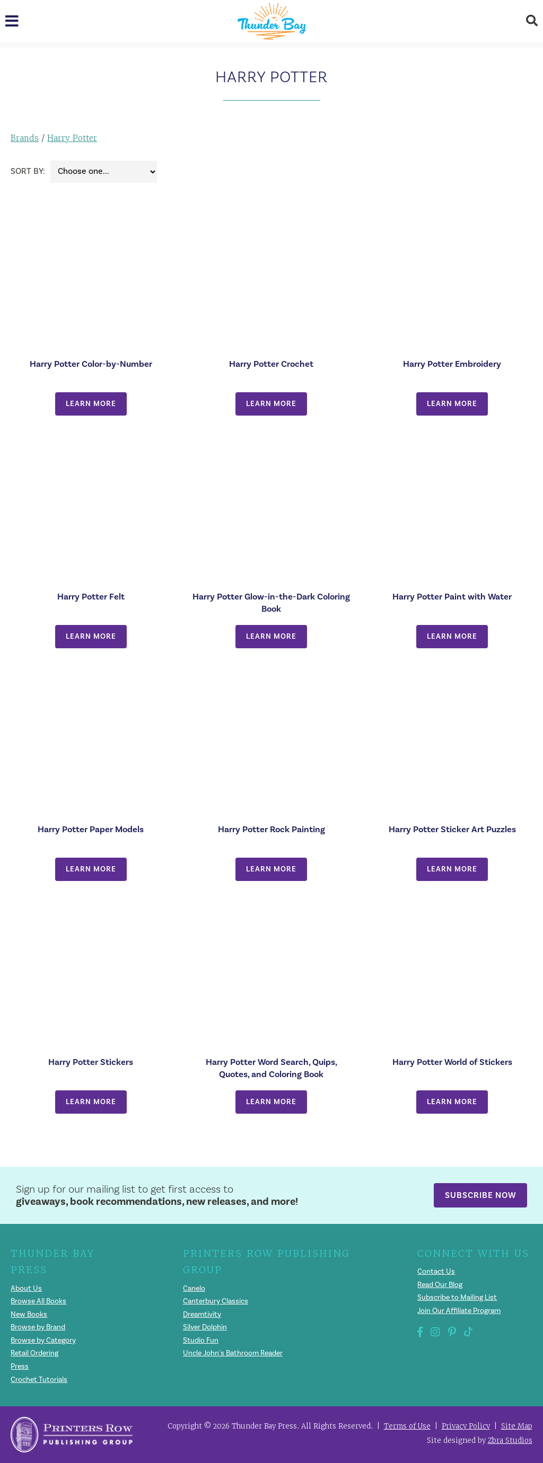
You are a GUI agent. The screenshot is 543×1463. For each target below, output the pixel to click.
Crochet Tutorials (39, 1380)
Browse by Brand (38, 1327)
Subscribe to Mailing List (457, 1297)
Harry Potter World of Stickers (452, 1062)
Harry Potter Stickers (91, 1062)
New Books (29, 1314)
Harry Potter (72, 138)
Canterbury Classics (215, 1301)
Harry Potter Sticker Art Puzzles (452, 829)
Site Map (516, 1426)
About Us (26, 1288)
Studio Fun (200, 1340)
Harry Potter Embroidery (452, 363)
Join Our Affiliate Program (459, 1311)
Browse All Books (39, 1301)
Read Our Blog (440, 1285)
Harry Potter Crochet (271, 363)
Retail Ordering (34, 1353)
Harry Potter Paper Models (90, 829)
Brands (25, 138)
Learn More (91, 403)
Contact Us (436, 1271)
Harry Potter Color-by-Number (91, 363)
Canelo (194, 1288)
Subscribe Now (480, 1195)
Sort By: (28, 171)
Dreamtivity (202, 1314)
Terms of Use (407, 1426)
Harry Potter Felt (91, 596)
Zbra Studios (510, 1440)
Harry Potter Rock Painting (271, 829)
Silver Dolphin (205, 1327)
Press (20, 1366)
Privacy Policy (466, 1426)
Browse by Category (43, 1340)
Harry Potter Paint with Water (452, 596)
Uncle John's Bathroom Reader (233, 1353)
